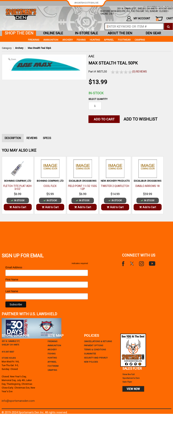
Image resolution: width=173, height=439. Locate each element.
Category (7, 48)
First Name (11, 279)
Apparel (109, 39)
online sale (53, 33)
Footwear (124, 39)
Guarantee (90, 354)
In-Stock (96, 93)
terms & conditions (95, 349)
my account (138, 18)
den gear (153, 33)
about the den (120, 33)
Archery (19, 48)
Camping (140, 39)
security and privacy (96, 358)
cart (164, 19)
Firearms (33, 39)
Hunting (95, 39)
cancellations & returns (98, 341)
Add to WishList (141, 119)
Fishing (81, 39)
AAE (91, 56)
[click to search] (168, 26)
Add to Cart (17, 207)
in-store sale (86, 33)
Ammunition (50, 39)
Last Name (11, 291)
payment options (93, 345)
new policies (91, 362)
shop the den (19, 33)
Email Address (14, 267)
